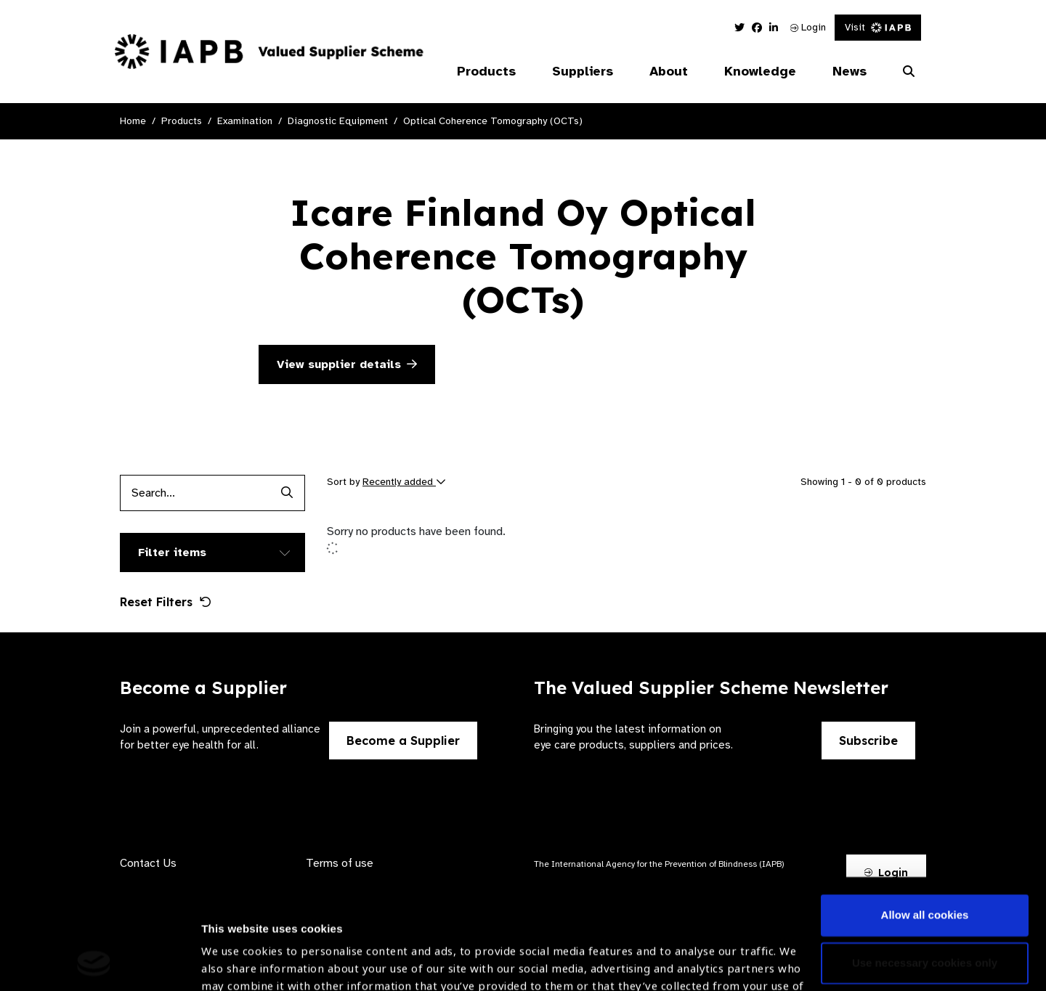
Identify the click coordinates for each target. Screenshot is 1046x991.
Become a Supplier (403, 740)
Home (133, 121)
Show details (235, 948)
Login (808, 27)
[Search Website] (909, 72)
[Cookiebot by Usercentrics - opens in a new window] (94, 963)
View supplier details (347, 364)
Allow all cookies (925, 812)
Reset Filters (165, 602)
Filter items (172, 552)
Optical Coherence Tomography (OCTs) (493, 121)
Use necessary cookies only (924, 859)
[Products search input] (194, 493)
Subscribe (868, 740)
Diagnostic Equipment (338, 121)
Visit (878, 27)
